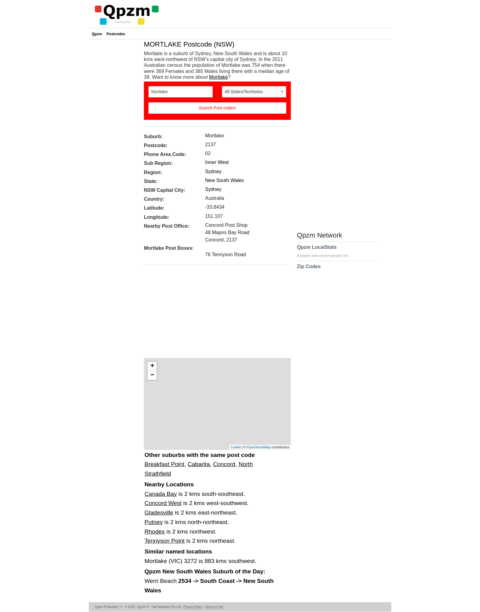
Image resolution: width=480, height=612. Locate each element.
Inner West (217, 162)
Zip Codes (309, 270)
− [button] (152, 375)
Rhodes (154, 531)
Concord (224, 464)
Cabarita (199, 464)
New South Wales (224, 180)
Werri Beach (161, 581)
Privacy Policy (192, 607)
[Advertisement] (214, 313)
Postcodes (116, 34)
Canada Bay (160, 494)
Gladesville (158, 512)
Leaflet (236, 447)
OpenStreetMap (259, 447)
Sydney (213, 171)
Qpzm (97, 34)
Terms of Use (214, 607)
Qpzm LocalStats (325, 251)
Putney (153, 522)
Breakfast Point (164, 464)
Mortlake (218, 77)
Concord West (163, 503)
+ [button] (152, 366)
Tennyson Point (164, 541)
